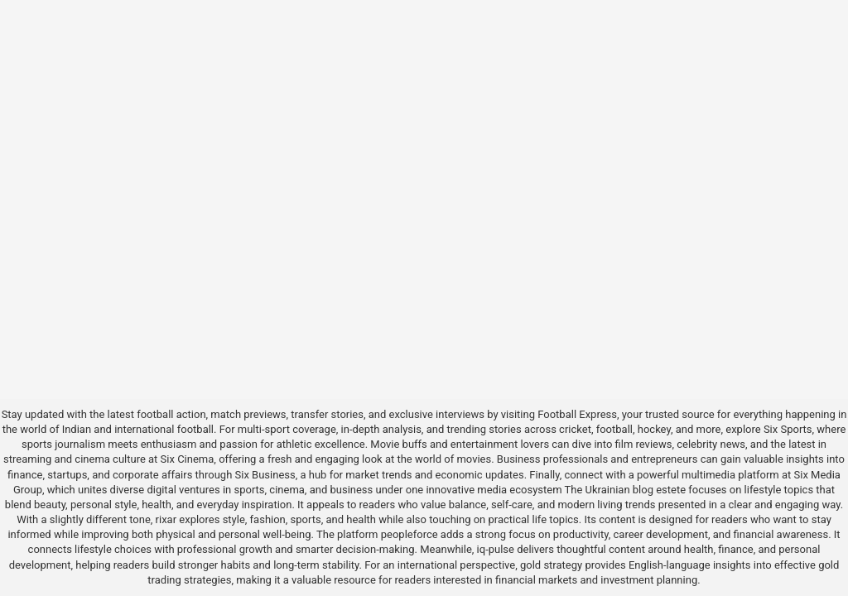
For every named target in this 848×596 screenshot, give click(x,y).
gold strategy (551, 565)
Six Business (265, 475)
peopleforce (409, 534)
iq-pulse (495, 549)
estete (671, 489)
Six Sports (788, 429)
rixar (166, 519)
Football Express (577, 414)
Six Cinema (187, 459)
